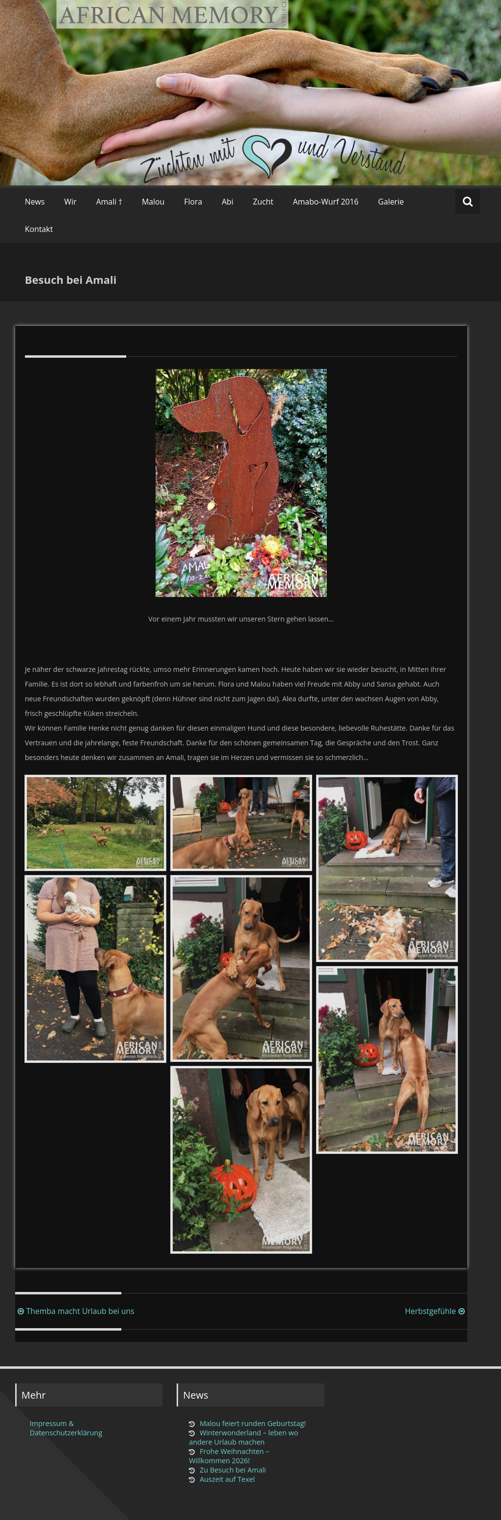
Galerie (391, 201)
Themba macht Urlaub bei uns (75, 1311)
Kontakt (39, 229)
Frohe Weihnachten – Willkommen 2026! (229, 1456)
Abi (227, 201)
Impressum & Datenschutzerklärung (66, 1428)
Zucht (263, 201)
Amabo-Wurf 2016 (326, 201)
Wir (70, 201)
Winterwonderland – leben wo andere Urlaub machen (243, 1437)
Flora (193, 201)
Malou (153, 201)
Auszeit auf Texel (227, 1479)
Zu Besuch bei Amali (233, 1469)
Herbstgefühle (436, 1311)
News (35, 201)
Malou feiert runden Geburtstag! (253, 1423)
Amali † (109, 201)
